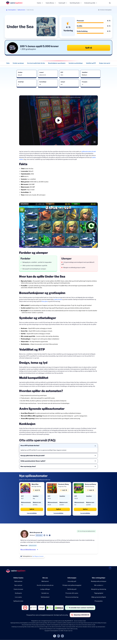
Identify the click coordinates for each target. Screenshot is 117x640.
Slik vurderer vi (98, 585)
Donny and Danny (90, 484)
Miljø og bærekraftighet (98, 597)
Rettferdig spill (71, 589)
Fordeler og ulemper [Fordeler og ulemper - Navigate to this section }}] (18, 63)
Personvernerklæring (71, 597)
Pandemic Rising (63, 484)
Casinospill (62, 3)
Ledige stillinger (45, 589)
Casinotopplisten (12, 9)
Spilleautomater (21, 9)
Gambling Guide (75, 3)
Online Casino (18, 578)
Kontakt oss (45, 593)
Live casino (18, 597)
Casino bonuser (18, 589)
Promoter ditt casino (72, 593)
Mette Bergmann (35, 532)
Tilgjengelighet (98, 593)
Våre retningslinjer (98, 578)
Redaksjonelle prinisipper (98, 581)
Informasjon (72, 578)
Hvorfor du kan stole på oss (45, 585)
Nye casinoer (18, 585)
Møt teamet (45, 581)
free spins (45, 301)
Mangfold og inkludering (98, 589)
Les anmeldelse (32, 513)
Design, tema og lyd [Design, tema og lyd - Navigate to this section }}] (104, 63)
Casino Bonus (50, 3)
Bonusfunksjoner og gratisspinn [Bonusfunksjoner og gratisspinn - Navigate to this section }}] (56, 63)
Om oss (45, 578)
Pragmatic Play (62, 486)
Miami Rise (35, 484)
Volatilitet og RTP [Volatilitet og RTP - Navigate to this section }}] (91, 63)
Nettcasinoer (18, 581)
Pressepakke (99, 601)
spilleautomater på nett (89, 151)
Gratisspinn (18, 593)
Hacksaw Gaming (89, 486)
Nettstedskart (45, 597)
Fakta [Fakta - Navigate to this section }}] (8, 63)
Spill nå (88, 48)
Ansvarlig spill (72, 581)
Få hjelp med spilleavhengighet (72, 585)
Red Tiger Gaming (36, 486)
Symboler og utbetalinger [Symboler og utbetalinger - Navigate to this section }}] (76, 63)
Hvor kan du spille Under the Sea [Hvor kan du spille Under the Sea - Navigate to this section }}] (36, 63)
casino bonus (58, 299)
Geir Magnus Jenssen (38, 556)
